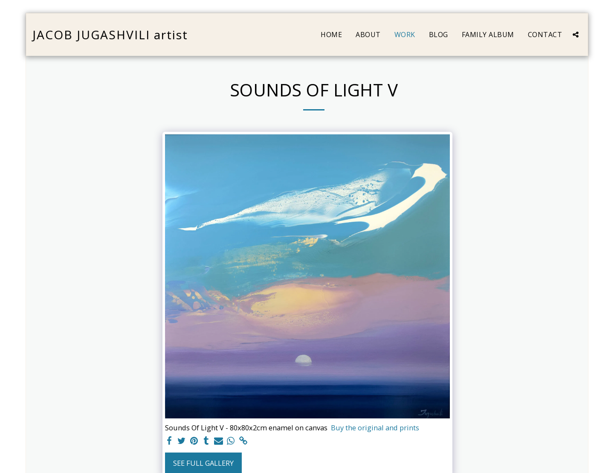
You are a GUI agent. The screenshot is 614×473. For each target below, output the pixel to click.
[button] (575, 34)
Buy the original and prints (375, 427)
